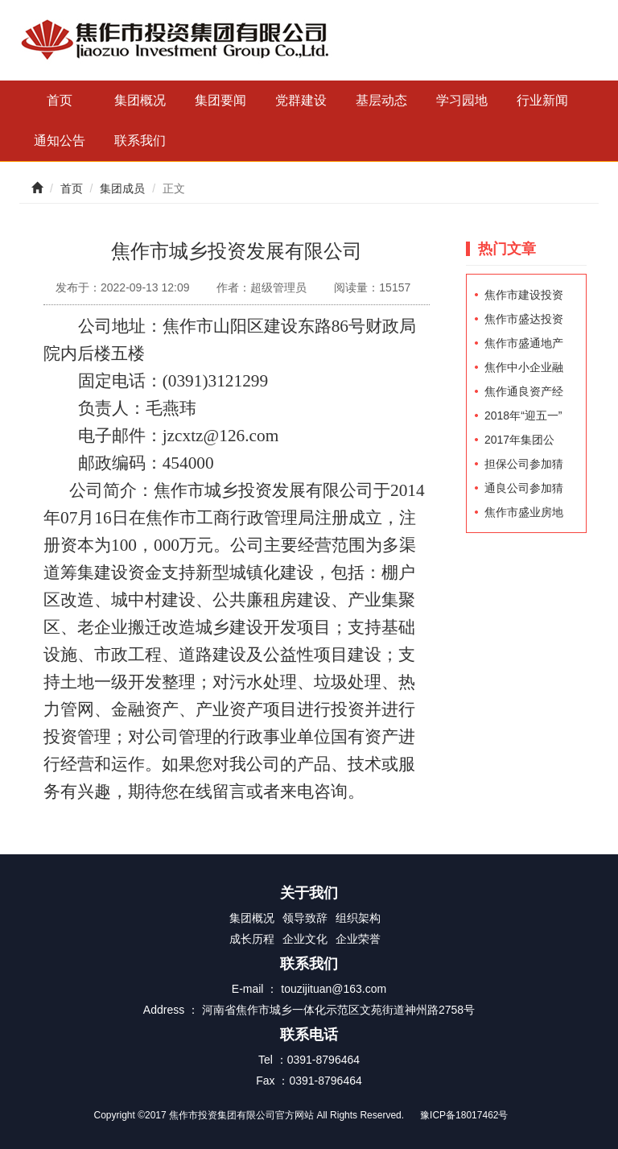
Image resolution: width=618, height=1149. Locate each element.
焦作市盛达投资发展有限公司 (523, 321)
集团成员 (122, 188)
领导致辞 (305, 917)
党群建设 (301, 100)
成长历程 (251, 938)
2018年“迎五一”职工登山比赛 (523, 418)
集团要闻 (220, 100)
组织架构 (358, 917)
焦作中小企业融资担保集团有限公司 (523, 370)
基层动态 (381, 100)
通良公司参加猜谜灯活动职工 (523, 491)
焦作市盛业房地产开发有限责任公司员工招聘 (523, 515)
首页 (59, 100)
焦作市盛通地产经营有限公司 (523, 346)
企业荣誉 (358, 938)
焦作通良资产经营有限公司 (523, 394)
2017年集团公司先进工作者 (519, 442)
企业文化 (305, 938)
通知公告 (59, 140)
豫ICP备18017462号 (464, 1115)
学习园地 (462, 100)
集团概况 (140, 100)
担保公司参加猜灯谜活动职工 (523, 466)
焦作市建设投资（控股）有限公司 (523, 297)
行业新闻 (542, 100)
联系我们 (140, 140)
